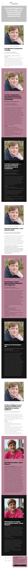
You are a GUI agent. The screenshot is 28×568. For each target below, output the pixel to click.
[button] (4, 3)
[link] (14, 3)
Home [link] (6, 560)
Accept (20, 565)
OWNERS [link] (9, 560)
